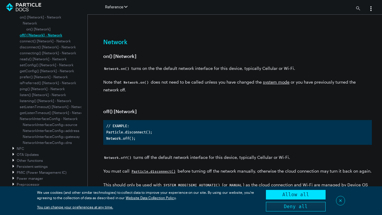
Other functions (30, 160)
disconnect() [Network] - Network (48, 47)
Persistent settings (32, 166)
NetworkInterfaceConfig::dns (47, 142)
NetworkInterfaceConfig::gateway (51, 136)
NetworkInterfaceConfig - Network (49, 118)
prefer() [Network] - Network (44, 77)
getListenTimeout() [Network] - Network (53, 112)
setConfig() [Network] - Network (46, 65)
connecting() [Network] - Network (48, 53)
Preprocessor (28, 184)
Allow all (295, 194)
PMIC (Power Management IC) (42, 172)
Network (30, 23)
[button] (371, 9)
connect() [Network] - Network (45, 41)
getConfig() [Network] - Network (47, 71)
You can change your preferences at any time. (75, 207)
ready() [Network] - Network (43, 59)
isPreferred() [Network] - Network (48, 83)
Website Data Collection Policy (150, 198)
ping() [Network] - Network (42, 89)
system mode (276, 82)
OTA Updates (28, 154)
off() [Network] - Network (41, 35)
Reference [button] (116, 6)
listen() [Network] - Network (43, 95)
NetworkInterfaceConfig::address (51, 130)
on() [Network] (38, 29)
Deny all (296, 206)
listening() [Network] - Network (45, 101)
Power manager (30, 178)
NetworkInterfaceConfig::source (50, 124)
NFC (20, 148)
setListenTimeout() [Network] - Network (53, 107)
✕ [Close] (340, 200)
